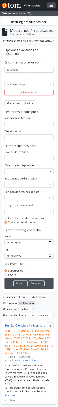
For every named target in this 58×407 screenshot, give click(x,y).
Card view (10, 303)
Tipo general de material (18, 205)
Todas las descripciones (22, 222)
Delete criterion (29, 92)
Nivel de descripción (16, 152)
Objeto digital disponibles (19, 165)
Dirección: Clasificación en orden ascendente (26, 315)
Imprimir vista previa (15, 296)
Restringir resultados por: (29, 22)
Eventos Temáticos (26, 360)
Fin (6, 249)
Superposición (16, 270)
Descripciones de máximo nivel (26, 218)
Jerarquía (39, 296)
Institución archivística (17, 118)
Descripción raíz (13, 131)
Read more (10, 395)
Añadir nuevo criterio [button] (18, 103)
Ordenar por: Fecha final (16, 309)
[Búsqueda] (29, 70)
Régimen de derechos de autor (22, 192)
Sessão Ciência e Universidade (24, 325)
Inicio (7, 236)
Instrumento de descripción (20, 178)
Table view (26, 303)
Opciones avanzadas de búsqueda (21, 52)
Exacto (12, 274)
